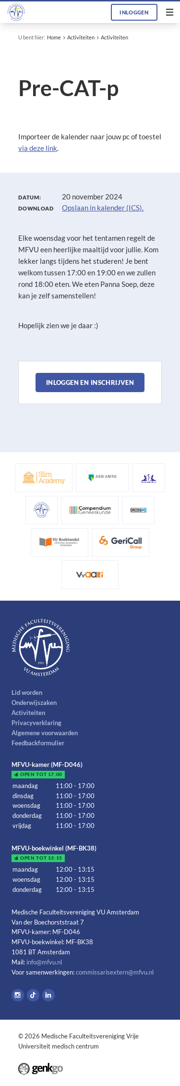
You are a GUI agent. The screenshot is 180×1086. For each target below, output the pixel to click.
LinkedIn (48, 995)
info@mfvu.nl (44, 962)
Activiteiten (81, 37)
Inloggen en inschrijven (90, 382)
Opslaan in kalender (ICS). (103, 207)
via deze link (37, 148)
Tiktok (33, 995)
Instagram (18, 995)
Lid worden (27, 692)
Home (54, 37)
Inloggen (134, 12)
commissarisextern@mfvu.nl (115, 972)
